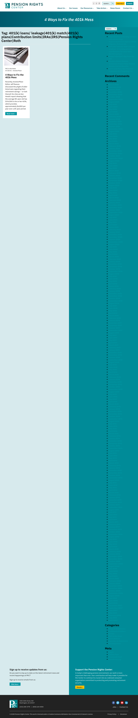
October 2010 (114, 532)
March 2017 (113, 345)
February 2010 (115, 551)
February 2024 (115, 146)
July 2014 (113, 423)
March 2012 (114, 492)
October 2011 (114, 504)
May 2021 (113, 222)
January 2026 (114, 89)
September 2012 (115, 477)
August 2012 (114, 480)
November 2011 (115, 502)
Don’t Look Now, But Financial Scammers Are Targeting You (121, 69)
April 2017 (113, 342)
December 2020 (115, 234)
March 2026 (114, 84)
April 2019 (113, 283)
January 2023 (114, 175)
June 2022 (113, 190)
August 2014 (114, 421)
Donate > (80, 687)
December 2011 (115, 500)
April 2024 (113, 141)
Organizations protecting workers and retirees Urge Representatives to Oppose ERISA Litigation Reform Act (122, 40)
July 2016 (113, 364)
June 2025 (113, 106)
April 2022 (113, 195)
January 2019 (114, 291)
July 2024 (113, 133)
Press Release (114, 638)
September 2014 (115, 419)
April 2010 (113, 546)
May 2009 (113, 573)
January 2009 (114, 583)
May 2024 (113, 138)
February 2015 (115, 406)
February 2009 (115, 581)
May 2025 (113, 109)
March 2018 (114, 315)
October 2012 (114, 475)
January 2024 (114, 148)
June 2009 (113, 571)
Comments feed (115, 657)
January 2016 (114, 379)
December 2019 (115, 264)
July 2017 (113, 335)
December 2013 (115, 441)
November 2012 (115, 473)
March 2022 (114, 197)
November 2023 (115, 153)
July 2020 (113, 246)
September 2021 (115, 212)
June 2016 (113, 367)
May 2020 (113, 251)
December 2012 (115, 470)
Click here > (15, 684)
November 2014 (115, 414)
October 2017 (114, 328)
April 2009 (113, 576)
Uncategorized (115, 643)
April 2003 (113, 620)
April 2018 (113, 313)
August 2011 (114, 509)
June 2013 (113, 455)
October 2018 (114, 298)
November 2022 (115, 180)
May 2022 (113, 192)
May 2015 (113, 399)
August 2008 (114, 595)
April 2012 (113, 490)
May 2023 (113, 168)
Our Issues (73, 8)
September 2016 (115, 360)
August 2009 (114, 566)
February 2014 (115, 436)
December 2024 (115, 121)
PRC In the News (115, 636)
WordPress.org (115, 659)
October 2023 (114, 156)
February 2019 (115, 288)
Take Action (102, 8)
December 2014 (115, 411)
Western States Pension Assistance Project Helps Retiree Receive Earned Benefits (122, 63)
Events (111, 633)
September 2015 (115, 389)
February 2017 (115, 347)
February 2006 (115, 615)
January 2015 (114, 409)
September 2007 (116, 608)
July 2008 (113, 598)
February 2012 (115, 495)
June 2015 (113, 396)
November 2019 (115, 266)
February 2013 (115, 465)
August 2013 (114, 450)
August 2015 (114, 391)
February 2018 (115, 318)
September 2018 (115, 301)
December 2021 (115, 205)
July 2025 (113, 104)
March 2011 (113, 522)
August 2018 (114, 303)
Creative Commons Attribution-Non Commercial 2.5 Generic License (70, 714)
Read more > (11, 114)
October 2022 (114, 183)
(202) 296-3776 (24, 707)
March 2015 (114, 404)
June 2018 (113, 308)
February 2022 (115, 200)
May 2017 (113, 340)
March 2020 (114, 256)
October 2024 (114, 126)
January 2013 (114, 468)
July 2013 (113, 453)
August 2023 (114, 161)
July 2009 (113, 568)
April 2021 (113, 224)
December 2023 (115, 151)
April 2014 (113, 431)
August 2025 (114, 102)
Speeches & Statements (118, 641)
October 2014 (114, 416)
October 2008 (114, 591)
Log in (111, 652)
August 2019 (114, 274)
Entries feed (114, 654)
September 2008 (116, 593)
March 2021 (114, 227)
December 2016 (115, 352)
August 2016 (114, 362)
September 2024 (116, 129)
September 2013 (115, 448)
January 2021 (114, 232)
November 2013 (115, 443)
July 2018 (113, 305)
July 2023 (113, 163)
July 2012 (113, 482)
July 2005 (113, 617)
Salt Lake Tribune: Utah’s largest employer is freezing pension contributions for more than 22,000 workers (122, 50)
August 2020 (114, 244)
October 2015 (114, 387)
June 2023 (113, 165)
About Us (61, 8)
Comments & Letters (117, 631)
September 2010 (115, 534)
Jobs (114, 707)
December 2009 (115, 556)
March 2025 (114, 114)
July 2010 (113, 539)
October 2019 (114, 269)
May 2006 (113, 613)
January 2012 (114, 497)
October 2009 (114, 561)
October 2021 (114, 210)
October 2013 (114, 446)
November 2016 (115, 355)
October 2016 (114, 357)
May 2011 (113, 517)
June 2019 (113, 278)
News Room (115, 8)
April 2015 (113, 401)
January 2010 (114, 554)
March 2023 (114, 170)
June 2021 (113, 220)
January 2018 (114, 320)
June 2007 (113, 610)
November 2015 (115, 384)
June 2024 (113, 136)
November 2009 (115, 559)
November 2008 (115, 588)
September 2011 (115, 507)
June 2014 (113, 426)
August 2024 (114, 131)
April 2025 (113, 111)
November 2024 (115, 124)
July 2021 (113, 217)
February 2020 (115, 259)
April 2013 (113, 460)
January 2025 (114, 119)
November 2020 (115, 237)
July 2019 (113, 276)
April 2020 (113, 254)
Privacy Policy (112, 714)
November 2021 (115, 207)
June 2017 (113, 337)
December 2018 (115, 293)
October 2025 (114, 97)
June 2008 (113, 600)
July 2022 (113, 188)
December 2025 (115, 92)
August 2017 (114, 333)
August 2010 (114, 536)
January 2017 (114, 350)
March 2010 (114, 549)
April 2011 (113, 519)
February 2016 (115, 377)
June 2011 (113, 514)
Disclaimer (123, 714)
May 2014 (113, 428)
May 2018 (113, 310)
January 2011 (114, 527)
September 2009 (116, 563)
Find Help (120, 3)
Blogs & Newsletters (117, 628)
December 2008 (115, 586)
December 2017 (115, 323)
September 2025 (116, 99)
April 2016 (113, 372)
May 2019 (113, 281)
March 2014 (114, 433)
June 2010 (113, 541)
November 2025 (115, 94)
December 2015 (115, 382)
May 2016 (113, 369)
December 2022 (115, 178)
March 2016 (114, 374)
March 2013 (114, 463)
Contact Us (128, 8)
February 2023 (115, 173)
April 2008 (113, 603)
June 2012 (113, 485)
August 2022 (114, 185)
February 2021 (115, 229)
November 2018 (115, 296)
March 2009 (114, 578)
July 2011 (112, 512)
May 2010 (113, 544)
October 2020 (114, 239)
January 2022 (114, 202)
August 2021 (114, 215)
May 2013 (113, 458)
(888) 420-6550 (38, 707)
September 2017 (115, 330)
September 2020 (116, 242)
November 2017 (115, 325)
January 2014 (114, 438)
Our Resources (87, 8)
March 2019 (114, 286)
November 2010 (115, 529)
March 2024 (114, 143)
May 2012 (113, 487)
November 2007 (115, 605)
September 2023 (116, 158)
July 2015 (113, 394)
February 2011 (114, 524)
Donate (130, 3)
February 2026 (115, 87)
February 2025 (115, 116)
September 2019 (115, 271)
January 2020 (114, 261)
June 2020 (113, 249)
